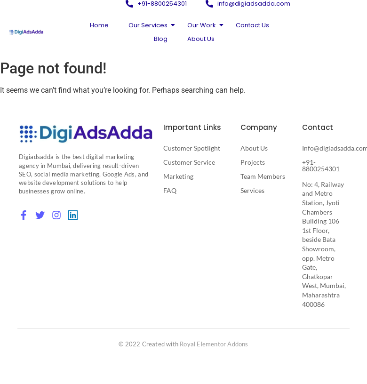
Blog (161, 38)
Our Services (150, 25)
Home (99, 25)
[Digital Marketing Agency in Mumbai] (86, 134)
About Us (201, 38)
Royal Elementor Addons (214, 344)
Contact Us (252, 25)
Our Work (204, 25)
